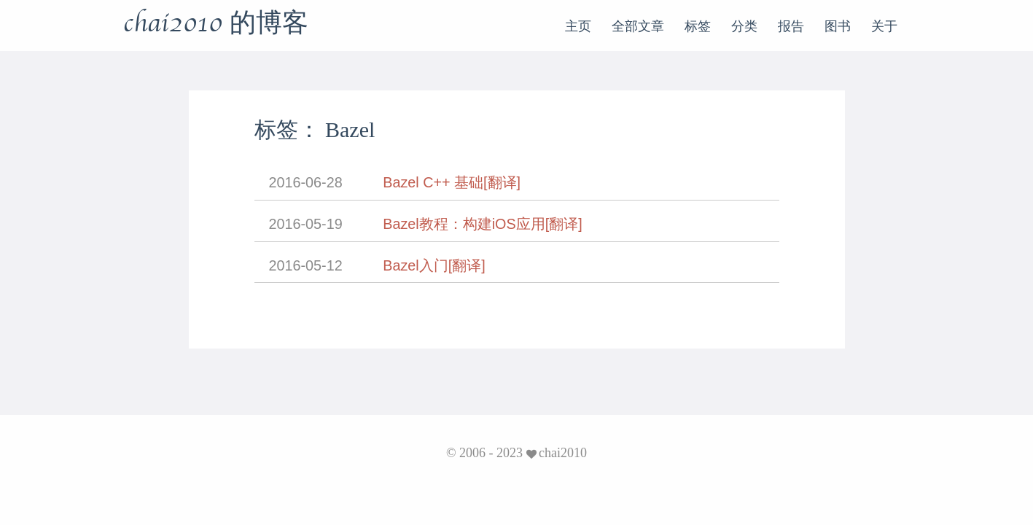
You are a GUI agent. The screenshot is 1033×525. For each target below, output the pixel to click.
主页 (578, 26)
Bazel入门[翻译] (434, 265)
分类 (744, 26)
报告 (791, 26)
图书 (838, 26)
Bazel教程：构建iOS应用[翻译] (482, 224)
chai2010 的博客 (215, 23)
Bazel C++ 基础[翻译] (452, 182)
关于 (884, 26)
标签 (698, 26)
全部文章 (638, 26)
